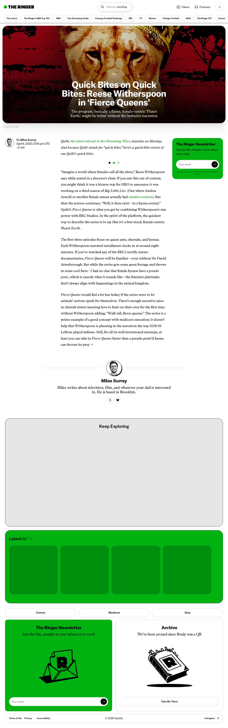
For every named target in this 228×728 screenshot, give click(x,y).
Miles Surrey (28, 140)
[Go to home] (19, 7)
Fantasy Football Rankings (108, 18)
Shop (187, 612)
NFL (131, 18)
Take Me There (169, 701)
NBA (58, 18)
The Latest (11, 18)
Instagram (210, 718)
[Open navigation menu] (219, 7)
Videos (183, 7)
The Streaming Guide (78, 18)
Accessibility (43, 718)
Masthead (114, 612)
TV (140, 18)
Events (221, 18)
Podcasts (202, 7)
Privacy (28, 718)
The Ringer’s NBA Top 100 (37, 18)
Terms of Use (15, 718)
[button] (115, 7)
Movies (152, 18)
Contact (40, 612)
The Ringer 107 (204, 18)
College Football (171, 18)
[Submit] (215, 164)
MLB (188, 18)
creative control (140, 197)
